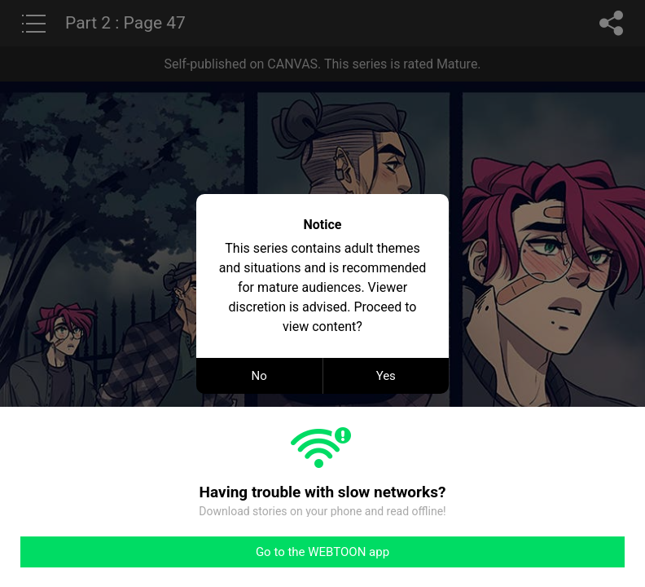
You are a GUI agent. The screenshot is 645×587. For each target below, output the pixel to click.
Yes (386, 376)
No (259, 376)
